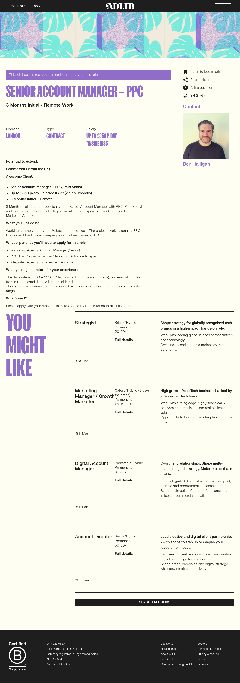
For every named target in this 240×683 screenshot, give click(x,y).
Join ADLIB (167, 659)
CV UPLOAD (17, 6)
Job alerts (167, 644)
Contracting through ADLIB (177, 664)
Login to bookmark (201, 72)
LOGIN (36, 6)
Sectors (202, 644)
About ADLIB (168, 654)
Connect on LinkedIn (210, 649)
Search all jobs (154, 602)
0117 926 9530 (56, 644)
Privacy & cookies (208, 654)
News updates (169, 649)
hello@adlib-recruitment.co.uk (64, 649)
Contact (202, 659)
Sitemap (203, 664)
